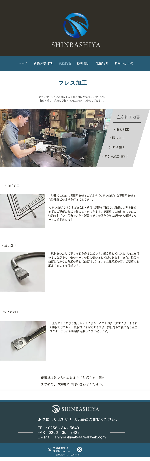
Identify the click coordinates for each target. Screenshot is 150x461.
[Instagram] (80, 449)
